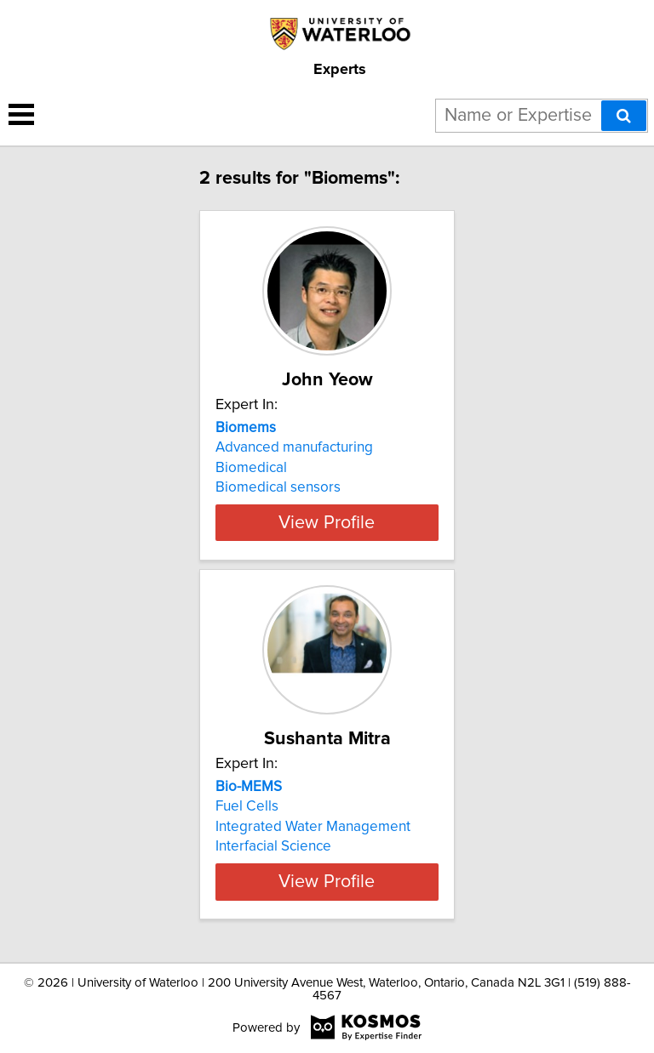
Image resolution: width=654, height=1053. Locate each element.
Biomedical (251, 467)
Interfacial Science (273, 846)
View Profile (326, 522)
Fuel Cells (246, 806)
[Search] (623, 115)
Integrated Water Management (312, 826)
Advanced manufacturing (294, 447)
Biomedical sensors (278, 487)
